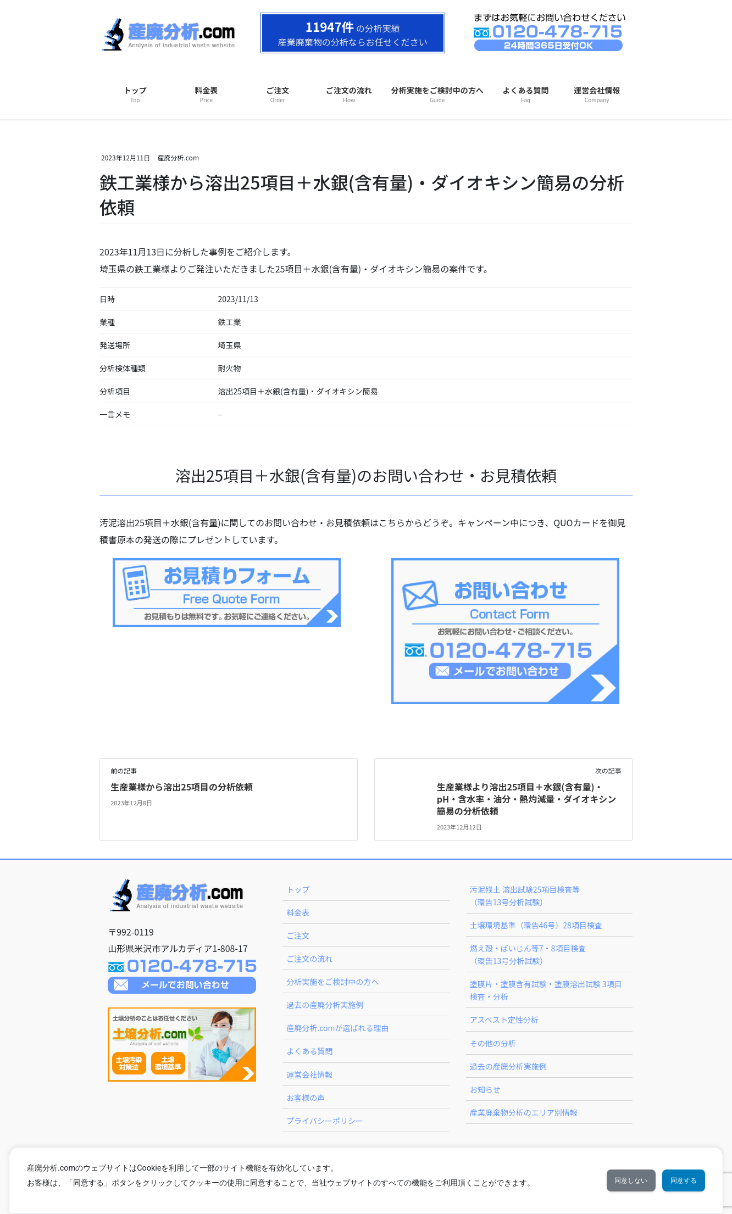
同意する (676, 1180)
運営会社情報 (309, 1074)
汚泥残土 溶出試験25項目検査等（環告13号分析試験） (525, 895)
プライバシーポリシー (324, 1120)
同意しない (609, 1180)
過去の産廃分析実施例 (324, 1004)
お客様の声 (305, 1097)
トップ (297, 889)
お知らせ (485, 1089)
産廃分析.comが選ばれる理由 (337, 1027)
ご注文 (297, 935)
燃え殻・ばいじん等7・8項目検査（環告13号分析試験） (528, 954)
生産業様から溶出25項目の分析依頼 (181, 786)
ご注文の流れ (309, 958)
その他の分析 (493, 1043)
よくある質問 (309, 1050)
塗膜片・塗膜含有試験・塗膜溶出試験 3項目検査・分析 (546, 990)
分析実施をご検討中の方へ (332, 981)
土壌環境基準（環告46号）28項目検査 (536, 925)
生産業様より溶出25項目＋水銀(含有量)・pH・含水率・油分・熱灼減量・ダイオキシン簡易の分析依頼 (526, 799)
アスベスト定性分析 (504, 1019)
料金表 (297, 912)
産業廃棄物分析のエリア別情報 (524, 1112)
